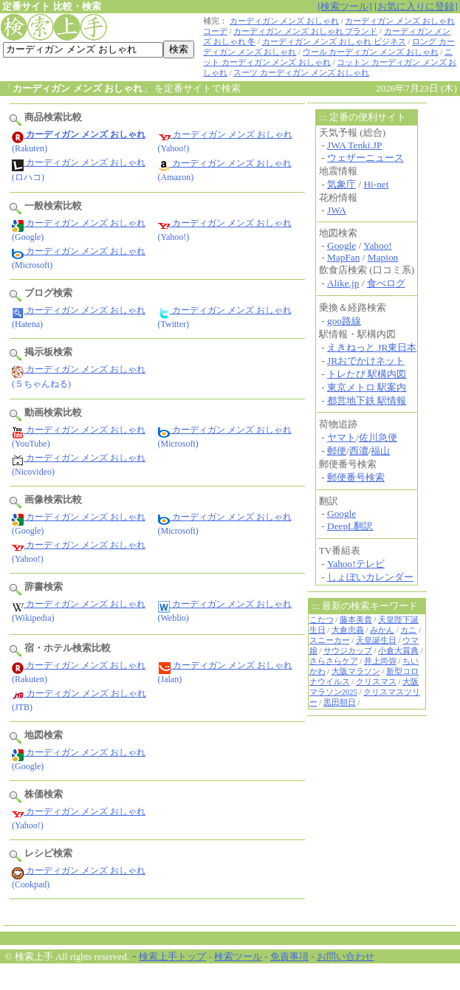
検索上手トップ (172, 956)
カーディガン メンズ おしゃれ (284, 21)
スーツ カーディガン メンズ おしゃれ (301, 73)
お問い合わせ (345, 956)
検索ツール (238, 956)
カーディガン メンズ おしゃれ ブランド (305, 31)
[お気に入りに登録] (416, 6)
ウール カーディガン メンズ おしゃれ (371, 52)
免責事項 (289, 956)
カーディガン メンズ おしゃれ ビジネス (334, 42)
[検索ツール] (344, 6)
